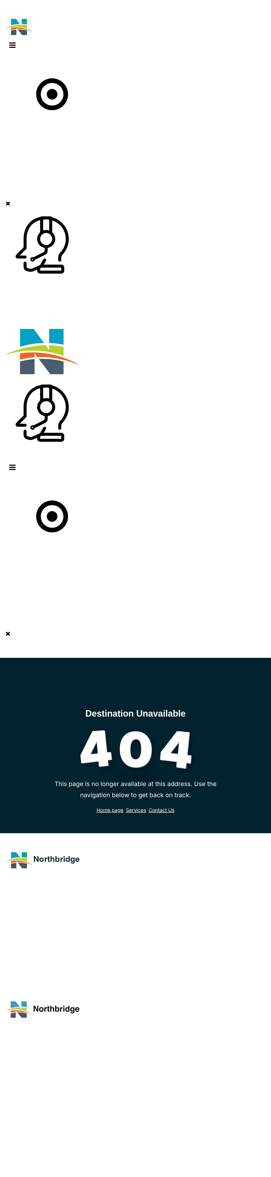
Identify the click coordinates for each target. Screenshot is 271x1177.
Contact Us (161, 810)
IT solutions (17, 891)
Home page (110, 810)
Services (52, 92)
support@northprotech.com (34, 883)
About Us (24, 63)
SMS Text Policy (21, 939)
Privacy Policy (19, 931)
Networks (15, 899)
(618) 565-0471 (21, 1040)
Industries (15, 907)
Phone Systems (21, 915)
